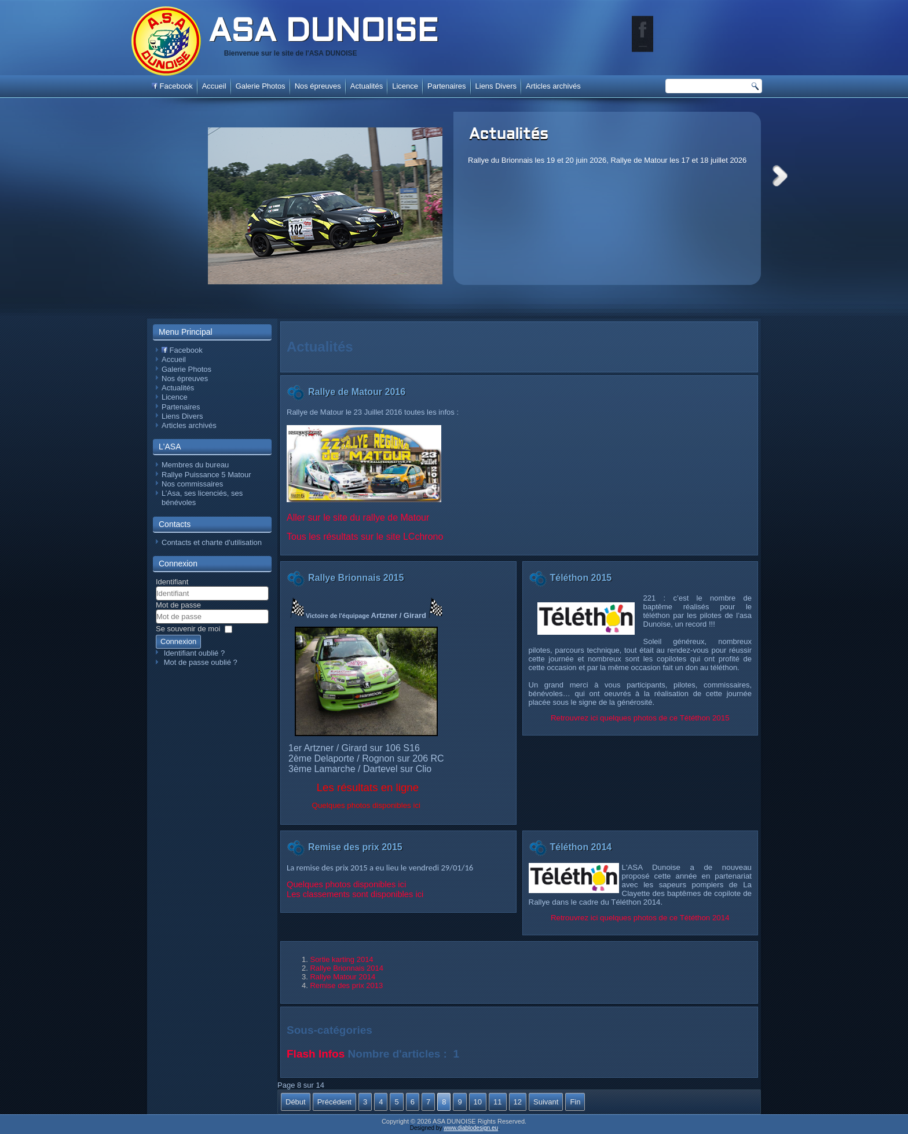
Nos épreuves (318, 86)
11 (497, 1102)
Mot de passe (178, 605)
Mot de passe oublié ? (200, 662)
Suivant (545, 1102)
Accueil (214, 86)
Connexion (178, 641)
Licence (405, 86)
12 (518, 1102)
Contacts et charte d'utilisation (212, 542)
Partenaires (446, 86)
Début (295, 1102)
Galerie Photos (260, 86)
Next (780, 175)
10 (478, 1102)
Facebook (172, 86)
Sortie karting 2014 (341, 959)
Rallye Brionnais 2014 (346, 968)
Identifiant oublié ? (194, 653)
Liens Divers (496, 86)
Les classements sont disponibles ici (355, 894)
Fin (575, 1102)
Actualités (508, 135)
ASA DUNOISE (323, 33)
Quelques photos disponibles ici (346, 884)
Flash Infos (316, 1054)
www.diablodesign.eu (471, 1128)
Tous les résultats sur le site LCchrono (365, 537)
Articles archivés (553, 86)
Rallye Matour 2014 (342, 976)
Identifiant (172, 581)
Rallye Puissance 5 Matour (206, 474)
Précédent (334, 1102)
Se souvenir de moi (188, 628)
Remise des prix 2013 (346, 985)
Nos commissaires (192, 484)
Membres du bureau (195, 464)
